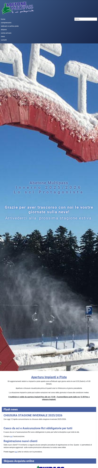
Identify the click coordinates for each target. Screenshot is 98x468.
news (3, 36)
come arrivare (6, 33)
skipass (4, 30)
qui (11, 436)
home (3, 19)
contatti (4, 40)
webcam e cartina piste (10, 26)
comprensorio (6, 23)
